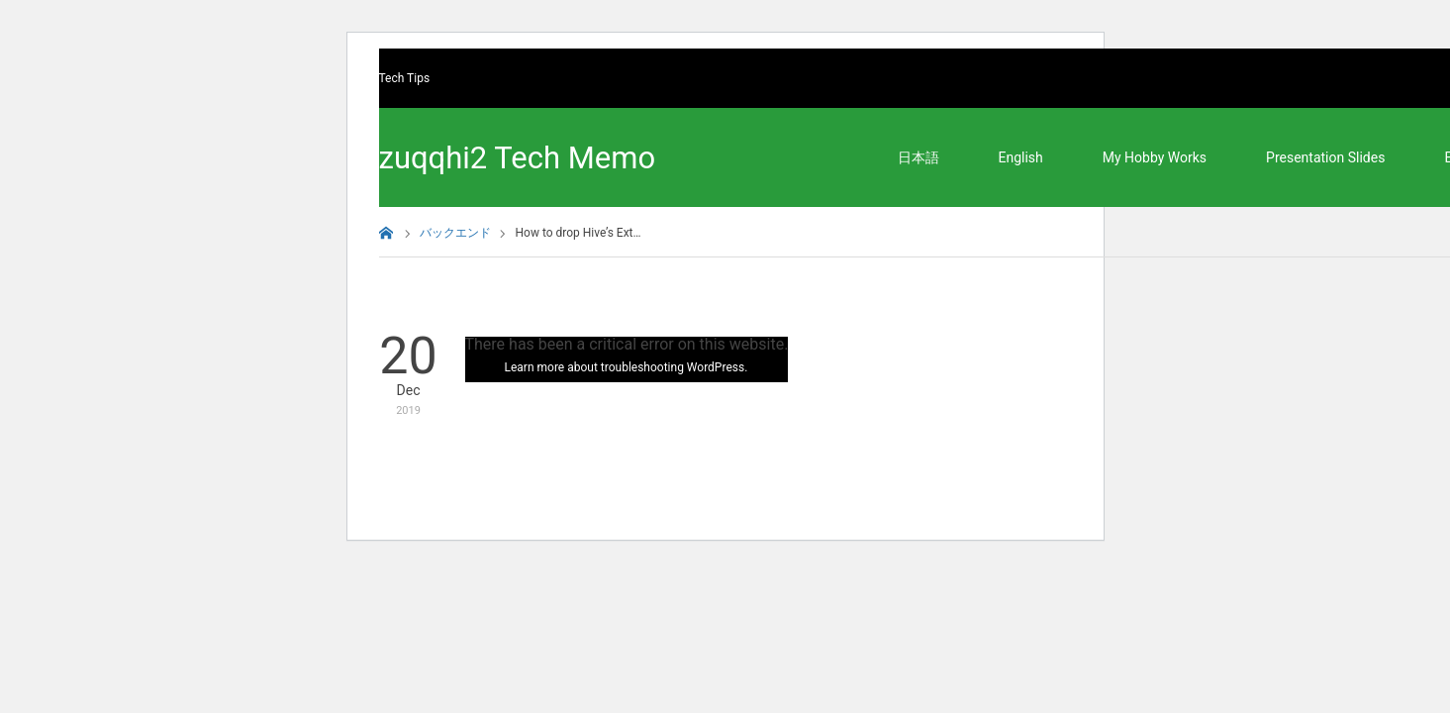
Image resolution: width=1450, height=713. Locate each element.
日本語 (918, 157)
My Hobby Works (1155, 157)
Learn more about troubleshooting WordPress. (626, 367)
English (1021, 157)
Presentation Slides (1325, 157)
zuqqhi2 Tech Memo (517, 158)
